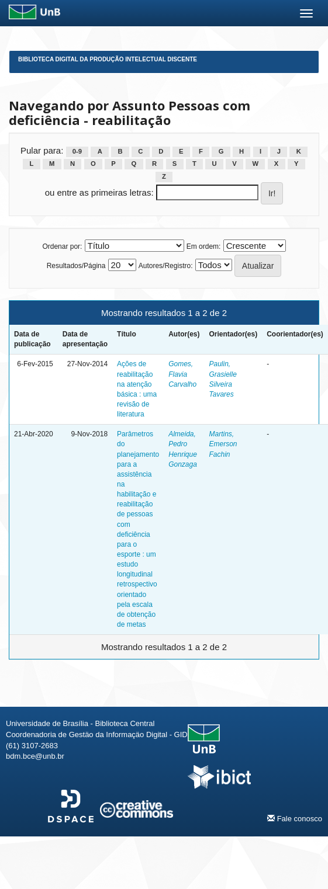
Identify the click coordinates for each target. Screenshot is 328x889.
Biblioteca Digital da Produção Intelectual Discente (107, 59)
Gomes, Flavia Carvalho (182, 374)
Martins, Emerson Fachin (223, 444)
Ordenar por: (62, 246)
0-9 (77, 151)
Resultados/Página (76, 266)
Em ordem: (204, 246)
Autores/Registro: (166, 266)
